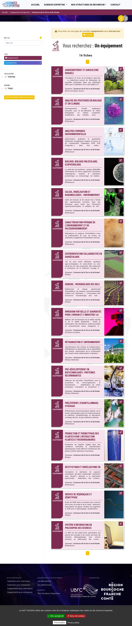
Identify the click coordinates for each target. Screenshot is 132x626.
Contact (115, 4)
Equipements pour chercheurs (20, 588)
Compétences (23, 63)
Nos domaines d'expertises (49, 593)
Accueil (36, 4)
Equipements (11, 58)
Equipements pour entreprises (19, 592)
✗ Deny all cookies (76, 616)
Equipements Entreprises (20, 12)
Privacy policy (73, 622)
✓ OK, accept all (55, 616)
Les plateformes (44, 585)
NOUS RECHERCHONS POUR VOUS (19, 97)
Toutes (9, 76)
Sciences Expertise (54, 4)
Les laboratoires (44, 581)
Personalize (59, 622)
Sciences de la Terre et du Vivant (45, 12)
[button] (41, 37)
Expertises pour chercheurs (18, 581)
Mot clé (7, 38)
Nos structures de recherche (88, 4)
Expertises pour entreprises (18, 585)
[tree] (23, 76)
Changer (88, 35)
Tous (8, 88)
